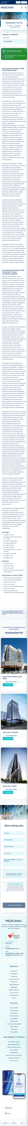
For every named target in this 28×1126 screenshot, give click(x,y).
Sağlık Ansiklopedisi (14, 984)
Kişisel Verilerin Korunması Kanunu (15, 883)
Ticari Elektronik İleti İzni (14, 1058)
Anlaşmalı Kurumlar (14, 979)
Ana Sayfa (9, 25)
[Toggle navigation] (25, 7)
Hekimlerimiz (14, 982)
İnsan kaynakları (14, 1008)
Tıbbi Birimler (17, 25)
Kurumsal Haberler (14, 995)
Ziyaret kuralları (14, 1021)
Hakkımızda (14, 971)
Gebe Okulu (14, 1029)
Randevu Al (8, 685)
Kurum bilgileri (14, 1018)
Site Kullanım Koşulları (14, 1042)
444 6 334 (4, 3)
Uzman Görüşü (14, 992)
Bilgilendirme (18, 884)
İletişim (14, 998)
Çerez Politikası (14, 1050)
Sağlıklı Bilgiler (14, 987)
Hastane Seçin (5, 38)
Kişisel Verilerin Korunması (14, 1047)
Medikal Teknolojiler (14, 990)
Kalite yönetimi (14, 1026)
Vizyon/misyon (14, 1010)
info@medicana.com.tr (12, 948)
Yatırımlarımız (14, 1013)
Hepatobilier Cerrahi (15, 27)
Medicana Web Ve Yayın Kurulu (14, 1055)
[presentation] (14, 898)
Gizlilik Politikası (14, 1052)
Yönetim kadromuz (14, 1016)
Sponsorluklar (14, 1032)
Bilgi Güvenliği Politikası (14, 1044)
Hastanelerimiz (14, 974)
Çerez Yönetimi (14, 1060)
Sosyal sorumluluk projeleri (14, 1024)
